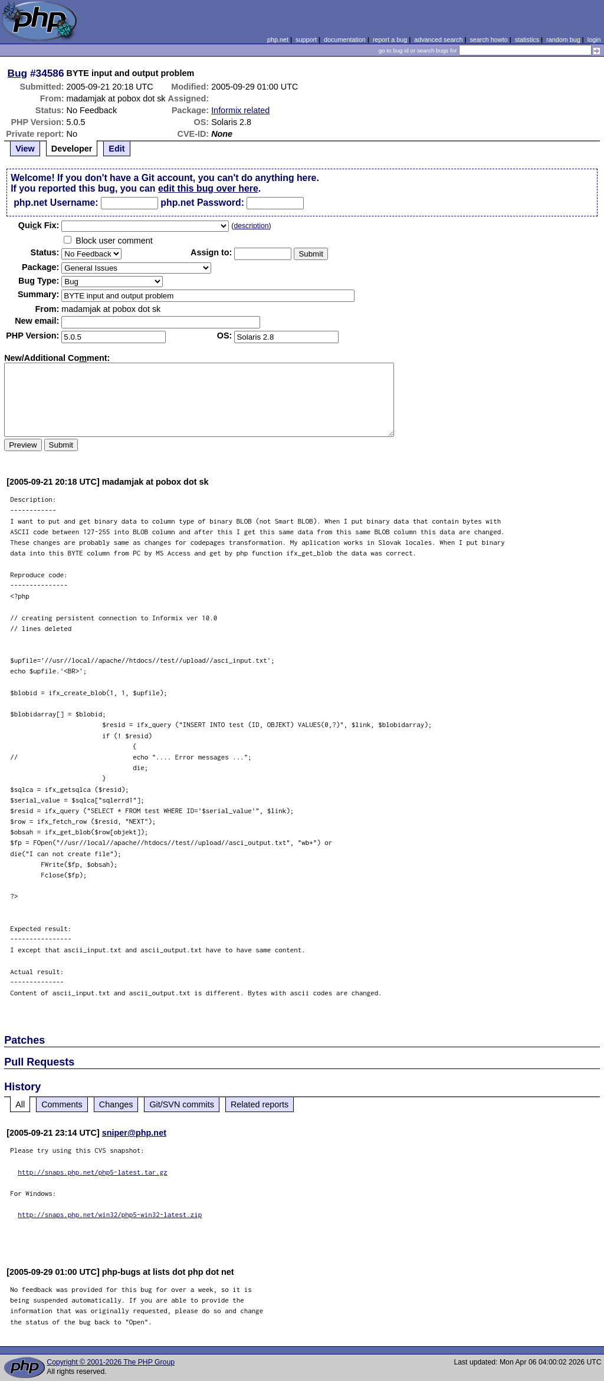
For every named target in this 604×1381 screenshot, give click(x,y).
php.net (277, 39)
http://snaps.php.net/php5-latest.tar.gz (93, 1172)
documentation (345, 39)
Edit (116, 148)
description (251, 226)
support (306, 39)
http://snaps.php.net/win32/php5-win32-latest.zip (110, 1214)
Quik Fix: (39, 225)
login (594, 39)
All (20, 1104)
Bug (18, 73)
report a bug (390, 39)
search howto (488, 39)
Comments (62, 1104)
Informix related (240, 110)
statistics (527, 39)
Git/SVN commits (181, 1104)
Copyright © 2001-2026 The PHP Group (111, 1362)
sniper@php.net (134, 1132)
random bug (563, 39)
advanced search (438, 39)
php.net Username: (56, 203)
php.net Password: (202, 203)
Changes (116, 1104)
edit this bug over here (208, 188)
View (25, 148)
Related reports (259, 1104)
